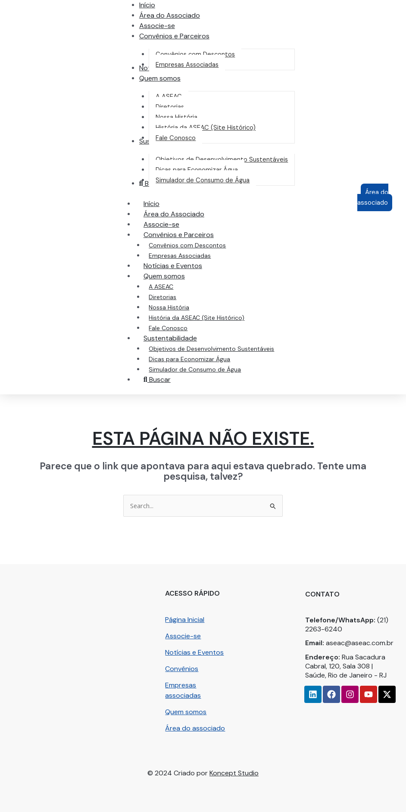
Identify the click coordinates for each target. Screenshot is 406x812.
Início (151, 203)
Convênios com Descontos (186, 245)
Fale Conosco (167, 328)
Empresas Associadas (179, 255)
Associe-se (160, 224)
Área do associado (195, 728)
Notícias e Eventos (172, 265)
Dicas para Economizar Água (188, 359)
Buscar (156, 379)
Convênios (181, 668)
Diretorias (161, 297)
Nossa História (168, 307)
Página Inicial (184, 619)
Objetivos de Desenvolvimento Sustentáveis (210, 349)
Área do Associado (173, 214)
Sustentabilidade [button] (178, 338)
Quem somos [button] (172, 276)
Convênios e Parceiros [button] (186, 234)
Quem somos (185, 711)
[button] (173, 36)
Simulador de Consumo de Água (194, 369)
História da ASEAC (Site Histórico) (196, 318)
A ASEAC (160, 286)
